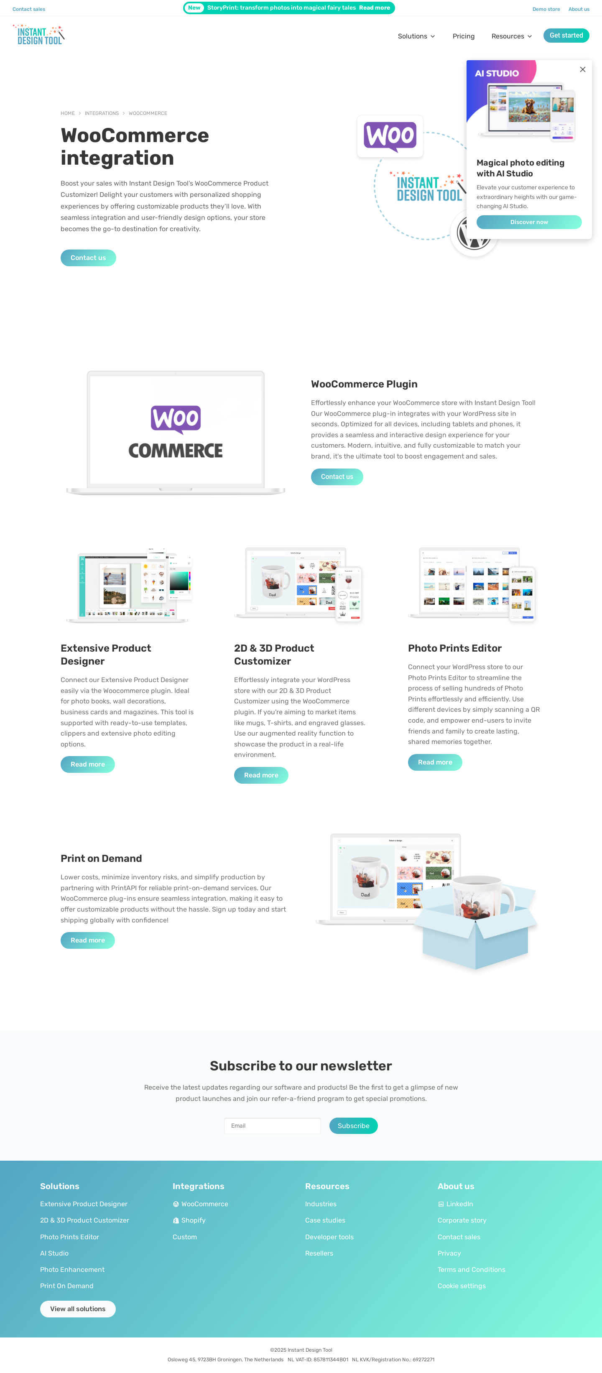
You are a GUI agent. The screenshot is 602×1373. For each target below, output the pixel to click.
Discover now (529, 222)
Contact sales (29, 9)
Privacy (449, 1253)
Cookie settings (462, 1286)
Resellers (319, 1253)
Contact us (88, 258)
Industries (321, 1204)
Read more (88, 764)
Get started (566, 35)
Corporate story (462, 1220)
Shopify (189, 1220)
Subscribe (354, 1126)
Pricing (464, 36)
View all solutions (78, 1309)
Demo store (546, 9)
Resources (512, 36)
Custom (185, 1237)
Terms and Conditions (471, 1270)
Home (68, 113)
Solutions (417, 36)
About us (579, 9)
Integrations (102, 113)
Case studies (325, 1220)
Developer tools (329, 1237)
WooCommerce (148, 113)
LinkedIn (455, 1204)
